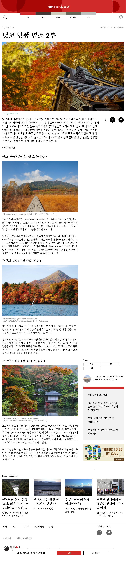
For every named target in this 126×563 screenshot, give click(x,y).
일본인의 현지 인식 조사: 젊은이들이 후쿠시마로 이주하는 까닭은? (103, 407)
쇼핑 (88, 17)
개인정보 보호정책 (24, 538)
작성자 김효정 (8, 147)
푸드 (43, 17)
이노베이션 (73, 17)
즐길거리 (58, 17)
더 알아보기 (96, 553)
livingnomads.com (10, 113)
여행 (28, 17)
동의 (69, 553)
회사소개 (7, 538)
